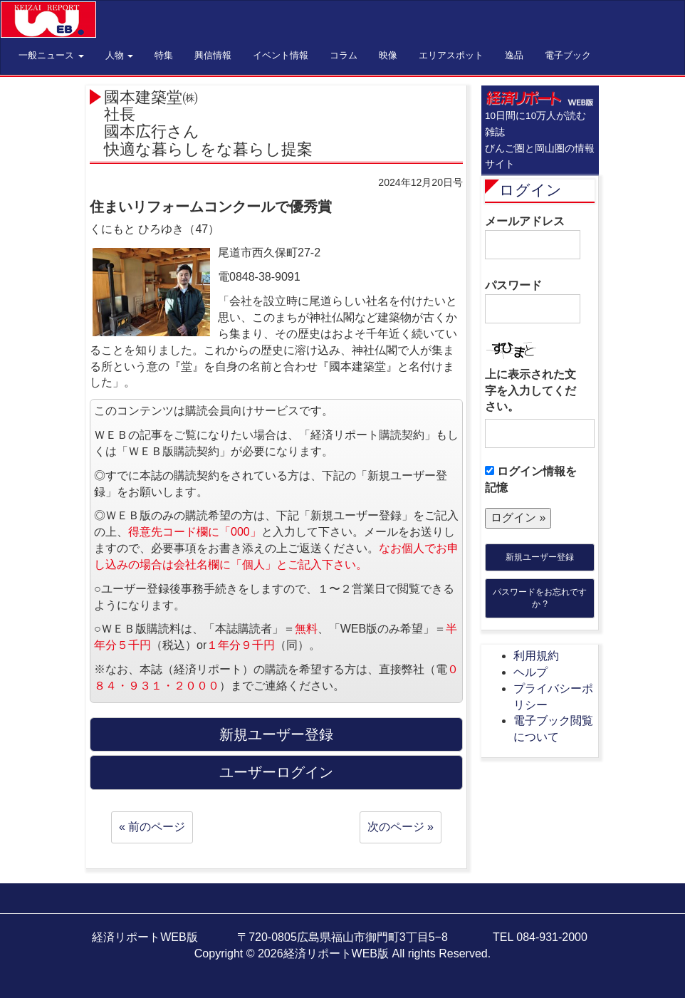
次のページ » (400, 827)
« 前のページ (152, 827)
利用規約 (536, 656)
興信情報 (212, 55)
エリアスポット (451, 55)
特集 (164, 55)
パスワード (532, 301)
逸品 (514, 55)
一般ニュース (51, 55)
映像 (388, 55)
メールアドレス (532, 237)
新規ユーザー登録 (540, 557)
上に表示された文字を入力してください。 (530, 390)
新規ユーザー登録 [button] (276, 734)
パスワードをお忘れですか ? (540, 598)
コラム (343, 55)
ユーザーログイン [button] (276, 772)
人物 (119, 55)
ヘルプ (530, 672)
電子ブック (568, 55)
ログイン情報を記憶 (531, 479)
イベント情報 (280, 55)
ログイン (530, 190)
